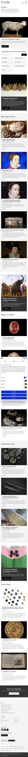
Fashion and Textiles (18, 58)
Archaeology (4, 58)
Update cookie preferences (6, 750)
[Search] (22, 2)
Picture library (16, 720)
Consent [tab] (5, 361)
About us (2, 718)
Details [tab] (14, 361)
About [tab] (23, 361)
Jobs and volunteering (5, 720)
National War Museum (5, 710)
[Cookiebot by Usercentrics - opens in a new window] (22, 358)
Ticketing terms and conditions (6, 748)
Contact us (16, 722)
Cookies (6, 746)
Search (24, 54)
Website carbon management (19, 748)
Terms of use (21, 746)
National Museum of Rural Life (6, 708)
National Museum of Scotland (6, 705)
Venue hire (16, 718)
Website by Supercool (4, 755)
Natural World (4, 61)
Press (2, 722)
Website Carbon (12, 740)
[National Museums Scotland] (5, 2)
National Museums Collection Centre (7, 712)
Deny (14, 398)
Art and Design (18, 61)
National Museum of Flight (6, 707)
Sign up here (4, 735)
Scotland (3, 69)
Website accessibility (13, 746)
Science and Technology (19, 65)
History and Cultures (6, 65)
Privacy (2, 746)
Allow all (14, 391)
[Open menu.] (26, 2)
